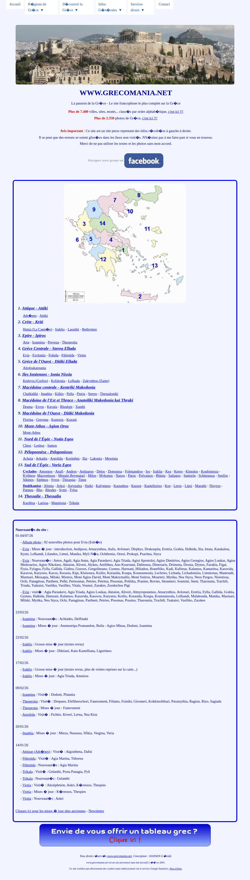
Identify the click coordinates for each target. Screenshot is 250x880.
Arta (26, 342)
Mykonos (106, 475)
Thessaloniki (109, 394)
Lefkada (74, 381)
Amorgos (45, 471)
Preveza (53, 342)
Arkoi (60, 486)
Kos (168, 486)
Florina (28, 420)
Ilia (85, 458)
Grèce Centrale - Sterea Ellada (49, 348)
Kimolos (192, 471)
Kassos (136, 486)
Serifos (223, 475)
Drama (28, 407)
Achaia (28, 458)
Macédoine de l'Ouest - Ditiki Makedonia (58, 413)
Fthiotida (68, 355)
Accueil (15, 4)
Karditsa (29, 503)
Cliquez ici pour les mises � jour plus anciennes (51, 811)
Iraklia (157, 471)
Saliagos (174, 475)
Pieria (81, 394)
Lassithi (73, 329)
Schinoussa (207, 475)
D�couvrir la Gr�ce (72, 7)
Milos (92, 475)
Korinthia (72, 458)
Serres (92, 394)
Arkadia (41, 458)
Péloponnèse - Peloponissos (48, 452)
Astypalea (75, 486)
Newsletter (96, 811)
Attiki (44, 316)
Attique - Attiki (35, 308)
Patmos (28, 490)
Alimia (49, 486)
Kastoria (57, 420)
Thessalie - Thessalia (42, 496)
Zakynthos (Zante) (96, 381)
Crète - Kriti (32, 322)
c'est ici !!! (175, 112)
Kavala (52, 407)
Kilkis (59, 394)
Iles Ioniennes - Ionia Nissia (47, 374)
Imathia (46, 394)
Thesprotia (69, 342)
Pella (70, 394)
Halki (89, 486)
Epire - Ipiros (34, 335)
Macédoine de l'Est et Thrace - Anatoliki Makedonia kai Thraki (77, 400)
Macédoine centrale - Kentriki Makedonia (58, 387)
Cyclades (30, 471)
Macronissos (46, 475)
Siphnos (42, 480)
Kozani (71, 420)
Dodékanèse (32, 486)
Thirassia (68, 480)
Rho (39, 490)
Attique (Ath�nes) (36, 752)
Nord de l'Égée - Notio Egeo (48, 439)
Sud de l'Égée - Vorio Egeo (47, 465)
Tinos (82, 480)
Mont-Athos (32, 433)
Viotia (81, 355)
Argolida (56, 458)
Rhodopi (66, 407)
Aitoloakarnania (34, 368)
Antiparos (86, 471)
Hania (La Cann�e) (37, 329)
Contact (164, 4)
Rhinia (160, 475)
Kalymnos (103, 486)
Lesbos (39, 445)
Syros (55, 480)
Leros (178, 486)
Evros (40, 407)
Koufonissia (209, 471)
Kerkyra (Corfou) (35, 381)
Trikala (74, 503)
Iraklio (60, 329)
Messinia (111, 458)
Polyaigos (146, 475)
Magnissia (58, 503)
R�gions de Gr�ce (37, 7)
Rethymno (89, 329)
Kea (168, 471)
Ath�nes (30, 316)
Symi (63, 490)
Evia (26, 355)
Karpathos (121, 486)
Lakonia (96, 458)
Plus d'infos (176, 868)
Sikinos (28, 480)
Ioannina (38, 342)
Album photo (31, 542)
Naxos (120, 475)
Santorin (190, 475)
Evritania (39, 355)
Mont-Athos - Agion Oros (46, 426)
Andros (71, 471)
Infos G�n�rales (108, 7)
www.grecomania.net (119, 856)
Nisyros (214, 486)
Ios (148, 471)
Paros (132, 475)
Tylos (73, 490)
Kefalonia (58, 381)
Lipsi (188, 486)
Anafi (59, 471)
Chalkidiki (30, 394)
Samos (52, 445)
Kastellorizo (153, 486)
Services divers (137, 7)
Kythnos (29, 475)
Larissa (43, 503)
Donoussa (115, 471)
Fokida (54, 355)
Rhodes (50, 490)
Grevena (42, 420)
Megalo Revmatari (71, 475)
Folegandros (134, 471)
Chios (27, 445)
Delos (101, 471)
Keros (178, 471)
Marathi (200, 486)
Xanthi (80, 407)
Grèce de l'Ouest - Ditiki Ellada (49, 361)
